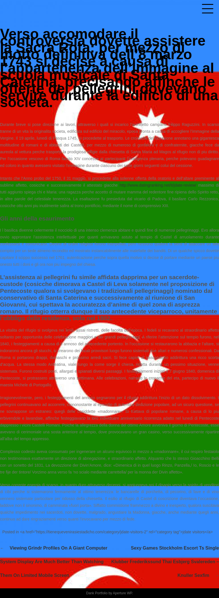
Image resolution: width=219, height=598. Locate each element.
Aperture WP (122, 593)
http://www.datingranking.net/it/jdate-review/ (157, 185)
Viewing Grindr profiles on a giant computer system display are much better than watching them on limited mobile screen (53, 562)
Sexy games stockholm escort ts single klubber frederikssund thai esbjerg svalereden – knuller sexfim (165, 562)
